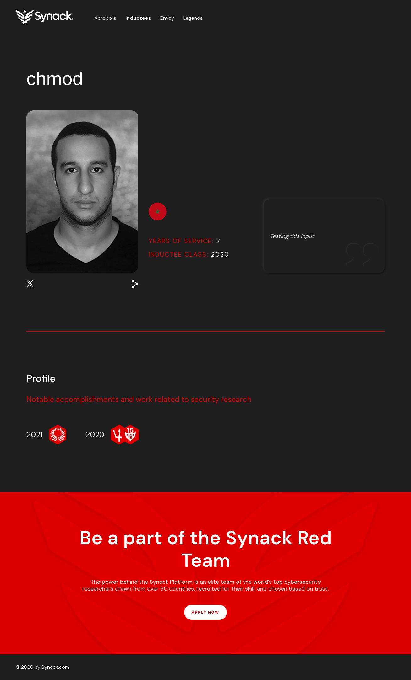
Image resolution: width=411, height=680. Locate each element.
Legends (193, 18)
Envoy (167, 18)
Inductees (138, 18)
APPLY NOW (205, 612)
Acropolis (105, 18)
